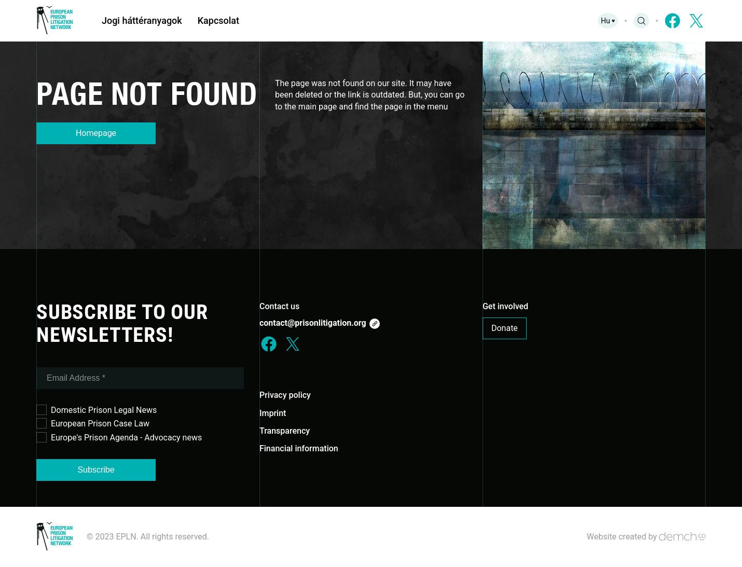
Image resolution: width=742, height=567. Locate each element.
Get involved (505, 306)
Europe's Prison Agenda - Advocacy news (119, 437)
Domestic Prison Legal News (96, 410)
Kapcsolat (218, 20)
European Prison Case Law (92, 423)
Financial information (298, 448)
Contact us (279, 306)
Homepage (96, 133)
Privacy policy (285, 395)
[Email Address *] (140, 378)
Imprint (272, 413)
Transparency (284, 431)
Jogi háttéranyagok (142, 20)
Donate (504, 328)
